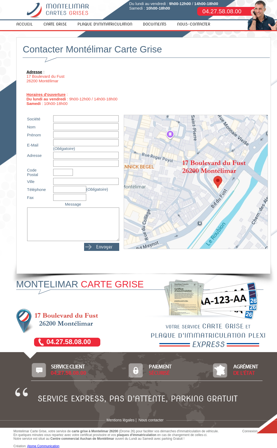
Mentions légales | (122, 420)
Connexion (250, 431)
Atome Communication (43, 446)
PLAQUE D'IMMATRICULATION (104, 24)
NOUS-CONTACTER (193, 24)
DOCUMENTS (154, 24)
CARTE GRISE (55, 24)
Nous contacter (151, 420)
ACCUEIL (24, 24)
